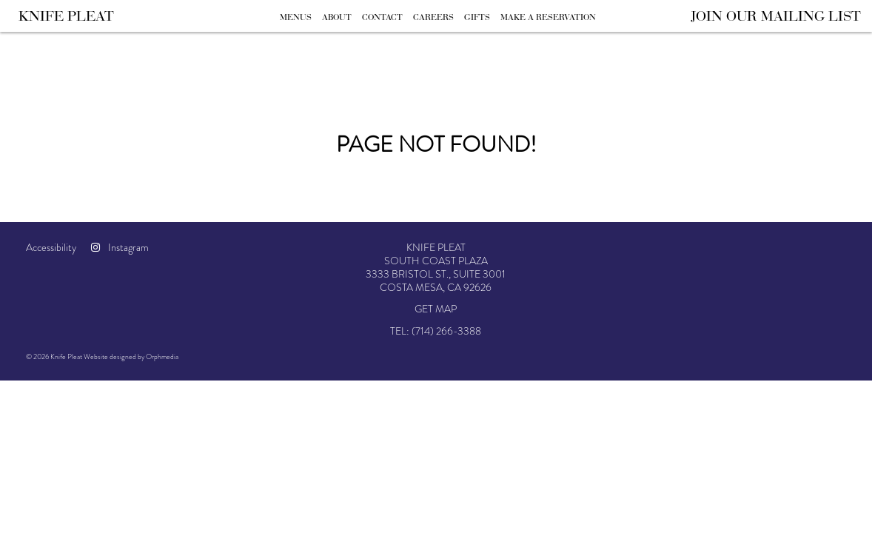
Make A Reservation (548, 17)
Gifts (477, 17)
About (337, 17)
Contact (382, 17)
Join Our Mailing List (776, 15)
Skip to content (57, 68)
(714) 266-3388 (446, 331)
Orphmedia (162, 357)
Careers (433, 17)
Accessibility (51, 247)
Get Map (436, 308)
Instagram (120, 247)
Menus (296, 17)
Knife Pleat (66, 15)
